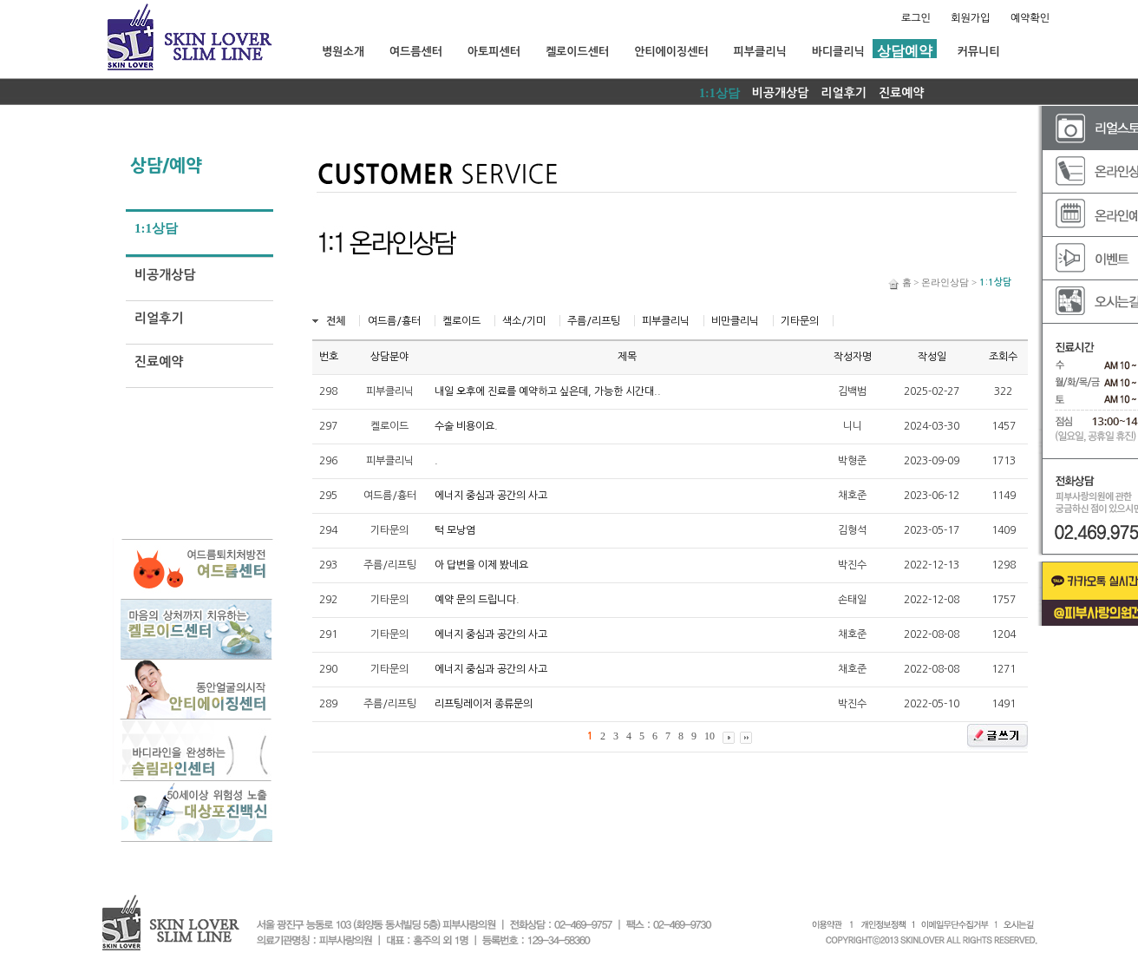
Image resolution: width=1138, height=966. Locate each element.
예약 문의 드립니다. (477, 600)
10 (709, 736)
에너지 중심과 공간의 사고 (491, 495)
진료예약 (902, 93)
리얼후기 (844, 93)
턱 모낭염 (455, 530)
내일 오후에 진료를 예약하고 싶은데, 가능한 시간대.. (548, 391)
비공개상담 (780, 93)
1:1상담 (719, 93)
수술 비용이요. (466, 426)
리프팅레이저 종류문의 (484, 704)
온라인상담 (945, 282)
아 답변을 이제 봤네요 (481, 565)
